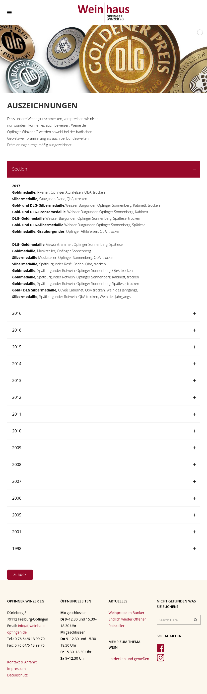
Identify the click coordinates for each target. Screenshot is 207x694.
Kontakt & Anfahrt (22, 662)
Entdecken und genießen (129, 658)
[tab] (103, 169)
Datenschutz (17, 675)
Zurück (20, 575)
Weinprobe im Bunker (127, 612)
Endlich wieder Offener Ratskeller (127, 622)
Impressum (16, 668)
